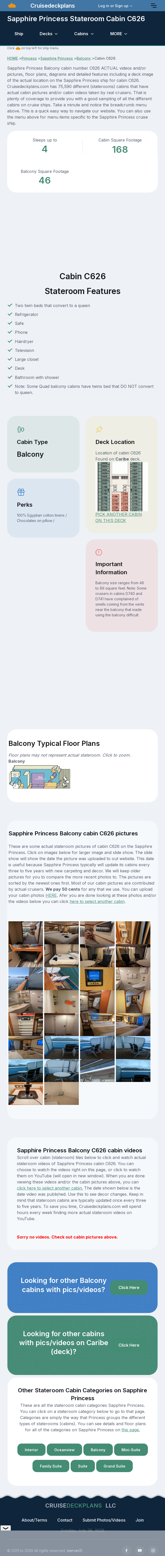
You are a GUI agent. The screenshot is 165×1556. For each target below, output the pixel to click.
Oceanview (64, 1450)
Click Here (128, 1287)
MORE (116, 33)
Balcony (83, 58)
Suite (82, 1466)
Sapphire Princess (56, 58)
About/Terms (34, 1520)
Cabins (81, 33)
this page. (131, 1429)
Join (140, 1520)
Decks (46, 33)
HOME (12, 58)
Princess (29, 58)
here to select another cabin (97, 901)
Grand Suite (114, 1466)
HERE (51, 895)
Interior (31, 1450)
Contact (64, 1520)
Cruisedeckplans (52, 5)
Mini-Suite (131, 1450)
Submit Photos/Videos (104, 1520)
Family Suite (51, 1466)
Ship (19, 33)
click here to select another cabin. (50, 1188)
